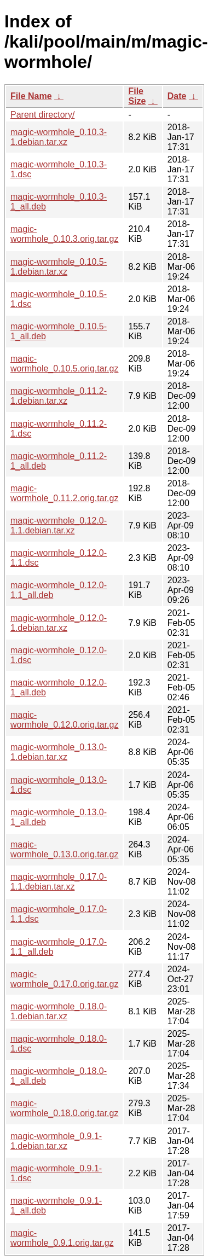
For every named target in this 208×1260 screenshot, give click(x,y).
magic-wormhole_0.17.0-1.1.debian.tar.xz (58, 881)
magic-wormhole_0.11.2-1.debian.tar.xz (58, 395)
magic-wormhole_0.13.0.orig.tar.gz (64, 849)
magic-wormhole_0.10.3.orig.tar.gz (64, 233)
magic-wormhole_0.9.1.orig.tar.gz (62, 1237)
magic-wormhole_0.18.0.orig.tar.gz (64, 1108)
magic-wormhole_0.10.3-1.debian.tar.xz (58, 137)
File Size (137, 96)
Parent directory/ (42, 114)
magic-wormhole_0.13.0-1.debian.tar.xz (58, 752)
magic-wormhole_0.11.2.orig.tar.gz (64, 493)
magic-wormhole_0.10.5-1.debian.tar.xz (58, 266)
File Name (31, 96)
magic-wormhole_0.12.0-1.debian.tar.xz (58, 622)
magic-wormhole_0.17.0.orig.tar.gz (64, 979)
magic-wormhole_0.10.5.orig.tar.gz (64, 363)
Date (177, 96)
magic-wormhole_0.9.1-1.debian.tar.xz (56, 1141)
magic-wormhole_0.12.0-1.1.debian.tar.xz (58, 525)
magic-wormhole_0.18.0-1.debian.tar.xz (58, 1011)
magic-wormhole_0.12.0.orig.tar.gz (64, 719)
